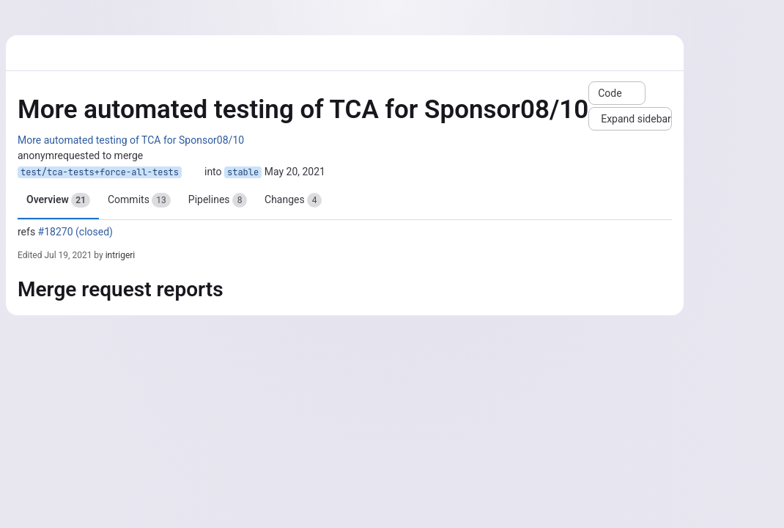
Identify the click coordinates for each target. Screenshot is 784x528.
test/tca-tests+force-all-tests (100, 172)
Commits (139, 200)
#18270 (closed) (75, 232)
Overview (58, 200)
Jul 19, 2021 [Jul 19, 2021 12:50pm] (68, 255)
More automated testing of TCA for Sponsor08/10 (131, 140)
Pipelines (217, 200)
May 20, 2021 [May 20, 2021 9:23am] (295, 171)
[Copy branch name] (193, 172)
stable (243, 172)
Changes (293, 200)
